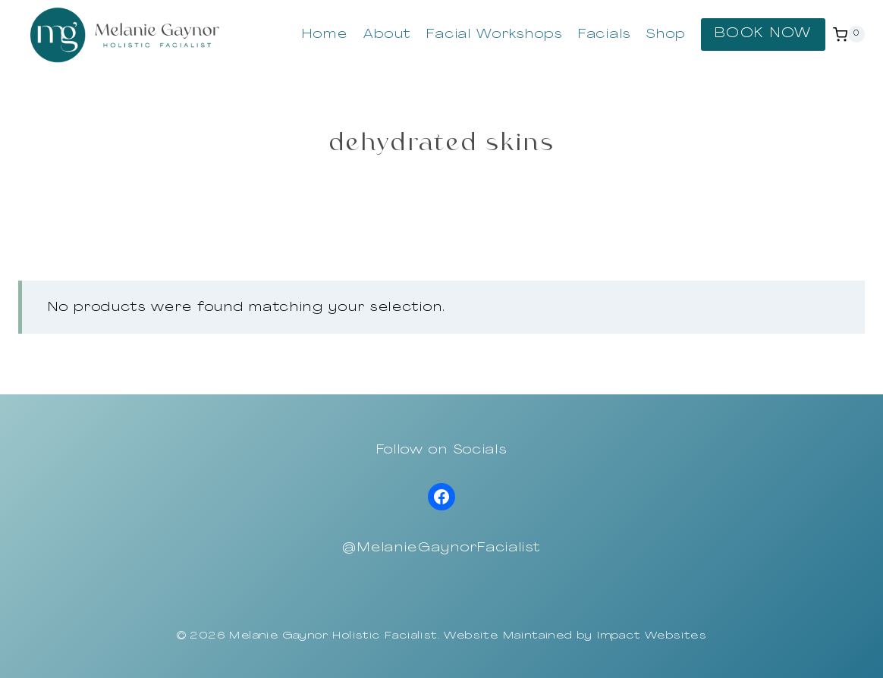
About (387, 34)
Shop (666, 34)
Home (324, 34)
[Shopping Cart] (849, 34)
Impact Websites (651, 636)
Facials (604, 34)
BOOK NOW (763, 34)
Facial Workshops (494, 34)
